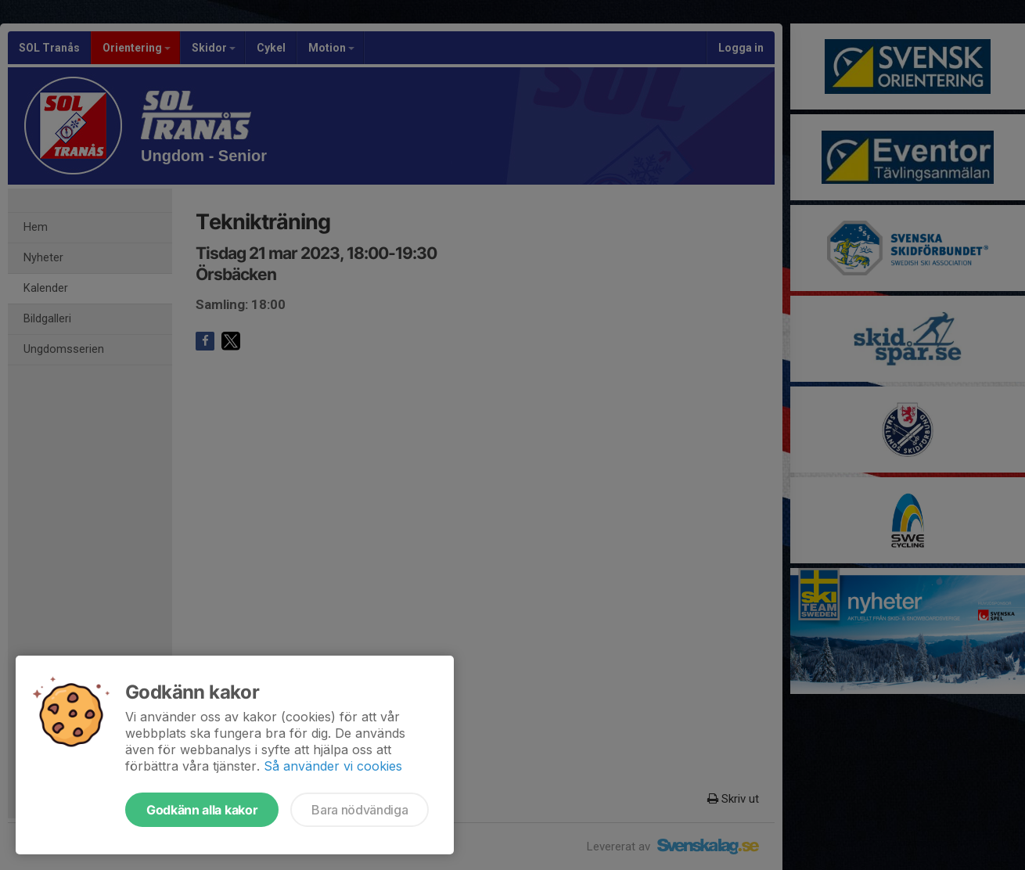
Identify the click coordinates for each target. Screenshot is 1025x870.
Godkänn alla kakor (201, 810)
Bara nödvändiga (359, 810)
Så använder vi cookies (333, 766)
